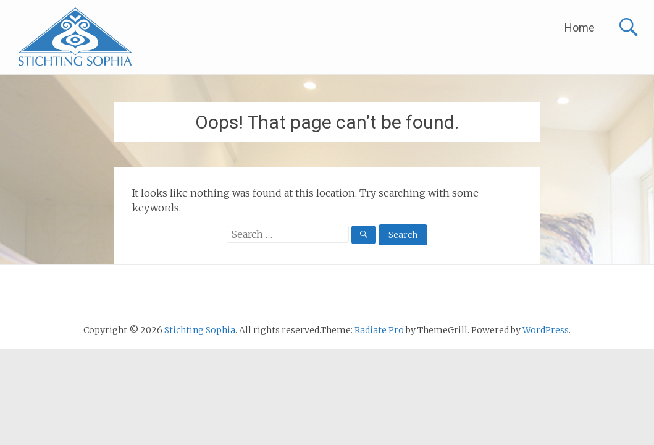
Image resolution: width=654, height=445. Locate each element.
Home (579, 27)
